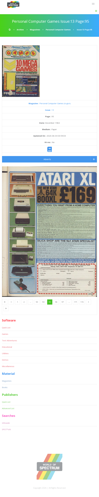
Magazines (35, 29)
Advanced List (8, 408)
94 (43, 302)
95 (50, 302)
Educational (7, 347)
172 (82, 302)
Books (4, 387)
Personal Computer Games (58, 29)
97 (63, 302)
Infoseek (6, 423)
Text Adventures (9, 340)
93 (37, 302)
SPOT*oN (6, 429)
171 (75, 302)
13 (49, 110)
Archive (20, 29)
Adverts (47, 159)
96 (56, 302)
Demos (5, 360)
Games (5, 334)
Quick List (6, 327)
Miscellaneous (8, 366)
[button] (96, 11)
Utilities (5, 353)
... (30, 302)
